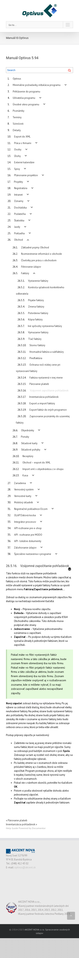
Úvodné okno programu (26, 104)
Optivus (17, 78)
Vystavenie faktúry (38, 280)
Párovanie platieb (39, 384)
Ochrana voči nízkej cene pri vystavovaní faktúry (38, 368)
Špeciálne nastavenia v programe (32, 554)
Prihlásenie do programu (26, 91)
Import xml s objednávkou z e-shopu (42, 469)
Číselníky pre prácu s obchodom (39, 260)
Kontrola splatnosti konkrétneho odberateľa (40, 291)
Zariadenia (20, 483)
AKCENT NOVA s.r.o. (34, 929)
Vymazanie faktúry (38, 332)
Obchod (18, 239)
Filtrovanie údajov (31, 266)
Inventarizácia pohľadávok (44, 397)
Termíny (17, 117)
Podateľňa (20, 214)
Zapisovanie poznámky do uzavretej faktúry (43, 420)
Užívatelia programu (24, 98)
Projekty (18, 182)
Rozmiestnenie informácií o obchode (41, 254)
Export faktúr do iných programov (48, 409)
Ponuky (25, 436)
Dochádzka (20, 207)
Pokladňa (19, 233)
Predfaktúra (35, 358)
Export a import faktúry (42, 403)
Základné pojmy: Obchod (35, 247)
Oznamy (18, 201)
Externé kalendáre (24, 162)
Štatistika (19, 220)
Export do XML (22, 136)
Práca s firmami (22, 143)
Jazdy (17, 227)
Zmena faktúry (36, 306)
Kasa (25, 475)
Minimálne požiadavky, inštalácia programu (36, 85)
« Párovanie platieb (16, 820)
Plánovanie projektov (26, 175)
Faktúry (25, 273)
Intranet (18, 194)
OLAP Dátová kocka (25, 515)
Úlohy (17, 156)
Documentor (39, 828)
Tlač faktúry (34, 339)
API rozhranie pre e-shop (28, 528)
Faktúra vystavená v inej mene (46, 377)
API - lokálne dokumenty (27, 541)
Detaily (17, 130)
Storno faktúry (37, 345)
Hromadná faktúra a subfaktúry (46, 352)
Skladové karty (29, 443)
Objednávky (27, 430)
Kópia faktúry (35, 319)
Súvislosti (18, 123)
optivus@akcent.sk (25, 867)
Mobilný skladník (23, 502)
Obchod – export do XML (36, 462)
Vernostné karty (22, 496)
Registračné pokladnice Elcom (31, 509)
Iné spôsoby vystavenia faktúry (45, 326)
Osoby (17, 149)
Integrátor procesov (25, 522)
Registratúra (20, 188)
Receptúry (27, 456)
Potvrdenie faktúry (38, 313)
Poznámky (18, 110)
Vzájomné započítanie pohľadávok (49, 390)
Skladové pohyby (30, 449)
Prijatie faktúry (36, 300)
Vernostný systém (24, 489)
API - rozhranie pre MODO (28, 534)
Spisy (17, 169)
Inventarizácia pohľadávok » (21, 824)
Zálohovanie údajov (25, 547)
